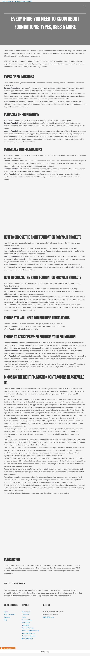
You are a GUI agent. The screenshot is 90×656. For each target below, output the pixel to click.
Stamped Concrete (29, 633)
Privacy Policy (45, 652)
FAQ (5, 620)
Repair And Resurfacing (30, 630)
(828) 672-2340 (49, 617)
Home (6, 612)
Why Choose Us (10, 614)
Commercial (26, 612)
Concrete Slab (27, 620)
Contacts (7, 617)
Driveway (25, 614)
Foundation (26, 622)
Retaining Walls (27, 638)
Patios (24, 617)
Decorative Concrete (29, 636)
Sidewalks (25, 625)
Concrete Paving (28, 628)
